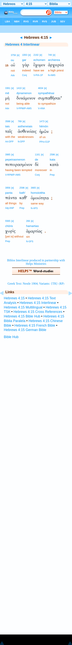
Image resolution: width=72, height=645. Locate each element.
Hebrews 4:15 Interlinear (37, 303)
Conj (24, 75)
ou (12, 60)
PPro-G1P (44, 141)
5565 (7, 221)
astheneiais (25, 126)
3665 (33, 187)
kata (52, 159)
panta (8, 192)
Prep (52, 175)
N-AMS (51, 75)
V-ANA (41, 108)
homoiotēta (38, 192)
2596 (52, 154)
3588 (7, 121)
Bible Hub (11, 337)
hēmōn (43, 126)
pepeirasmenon (15, 159)
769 (20, 121)
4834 (40, 88)
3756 (13, 55)
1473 (42, 121)
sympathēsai (46, 93)
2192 (36, 55)
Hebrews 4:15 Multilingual (23, 307)
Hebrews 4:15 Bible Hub (22, 316)
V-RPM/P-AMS (12, 175)
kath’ (22, 192)
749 (50, 55)
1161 (37, 154)
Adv (13, 75)
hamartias (32, 226)
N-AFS (34, 208)
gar (24, 59)
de (36, 159)
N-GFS (29, 241)
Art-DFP (9, 141)
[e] (18, 55)
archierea (54, 59)
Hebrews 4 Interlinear (22, 44)
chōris (9, 226)
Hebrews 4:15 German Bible (25, 330)
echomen (39, 59)
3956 (7, 187)
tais (7, 126)
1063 (24, 55)
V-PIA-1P (38, 75)
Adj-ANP (9, 208)
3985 (7, 154)
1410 (19, 88)
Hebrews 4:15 (14, 298)
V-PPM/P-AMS (24, 108)
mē (7, 93)
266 (28, 221)
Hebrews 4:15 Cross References (37, 312)
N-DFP (21, 141)
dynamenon (24, 93)
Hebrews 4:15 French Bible (34, 325)
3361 (7, 88)
